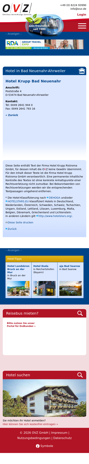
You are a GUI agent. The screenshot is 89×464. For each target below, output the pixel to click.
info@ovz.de (78, 8)
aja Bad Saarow (69, 266)
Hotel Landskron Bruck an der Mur (18, 269)
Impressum (59, 432)
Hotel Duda (40, 266)
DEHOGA (54, 197)
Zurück (12, 228)
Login (81, 14)
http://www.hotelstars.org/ (55, 216)
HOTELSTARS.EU (18, 201)
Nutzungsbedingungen (34, 438)
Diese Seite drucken (20, 222)
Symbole (46, 446)
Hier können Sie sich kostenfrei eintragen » (30, 424)
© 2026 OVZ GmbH (34, 432)
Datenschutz (62, 438)
